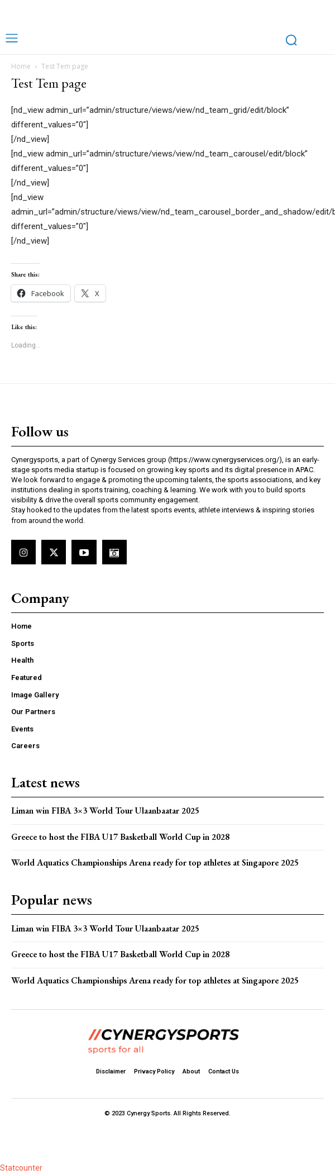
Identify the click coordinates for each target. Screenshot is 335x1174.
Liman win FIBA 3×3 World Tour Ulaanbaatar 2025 (105, 810)
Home (21, 66)
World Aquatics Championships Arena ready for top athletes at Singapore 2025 (156, 862)
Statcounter (21, 1167)
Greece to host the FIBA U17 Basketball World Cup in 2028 (120, 837)
